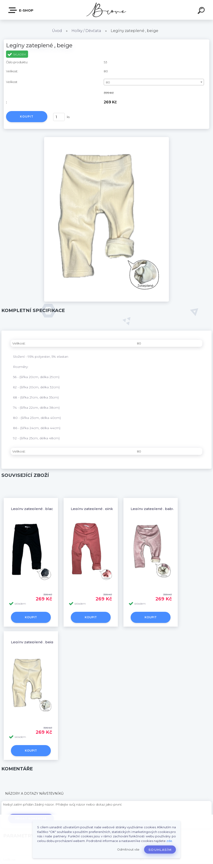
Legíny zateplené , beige (33, 642)
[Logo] (106, 10)
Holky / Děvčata (86, 31)
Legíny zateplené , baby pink (157, 508)
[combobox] (154, 82)
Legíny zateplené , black (33, 508)
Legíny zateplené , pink (92, 508)
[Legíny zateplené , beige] (106, 139)
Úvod (57, 31)
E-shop (21, 10)
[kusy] (59, 117)
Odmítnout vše (128, 849)
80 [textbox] (108, 82)
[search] (202, 11)
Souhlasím (159, 849)
